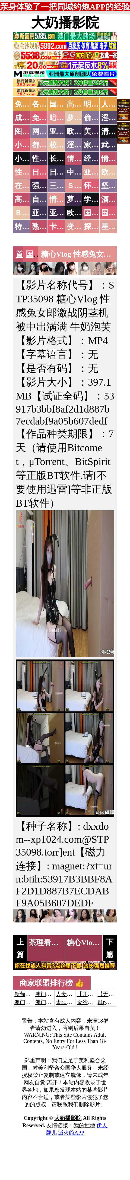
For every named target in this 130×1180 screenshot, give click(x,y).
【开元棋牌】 (93, 994)
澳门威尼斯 (48, 994)
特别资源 (29, 226)
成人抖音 (29, 118)
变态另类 (81, 226)
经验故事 (98, 158)
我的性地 (84, 1125)
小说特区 (29, 145)
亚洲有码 (64, 213)
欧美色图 (81, 131)
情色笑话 (81, 158)
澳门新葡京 (48, 1002)
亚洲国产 (98, 172)
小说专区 (29, 158)
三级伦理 (64, 186)
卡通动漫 (64, 226)
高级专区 (29, 199)
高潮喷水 (81, 104)
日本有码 (64, 172)
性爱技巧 (46, 158)
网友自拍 (46, 131)
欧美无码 (81, 213)
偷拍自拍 (98, 118)
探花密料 (98, 226)
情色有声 (64, 199)
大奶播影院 (65, 22)
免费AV (27, 104)
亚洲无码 (46, 213)
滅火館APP (71, 1133)
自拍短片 (46, 199)
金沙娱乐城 (90, 1002)
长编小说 (64, 158)
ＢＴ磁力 (29, 213)
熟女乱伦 (46, 226)
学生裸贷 (98, 199)
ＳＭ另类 (81, 186)
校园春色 (64, 145)
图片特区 (29, 131)
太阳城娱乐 (69, 1002)
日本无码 (46, 172)
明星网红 (98, 104)
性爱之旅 (29, 172)
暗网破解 (64, 118)
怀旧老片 (98, 186)
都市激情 (46, 145)
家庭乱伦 (98, 145)
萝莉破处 (81, 118)
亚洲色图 (64, 131)
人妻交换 (67, 994)
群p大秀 (106, 1002)
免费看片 (46, 118)
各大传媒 (46, 104)
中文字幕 (81, 172)
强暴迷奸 (46, 186)
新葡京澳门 (28, 994)
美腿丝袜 (98, 131)
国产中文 (64, 104)
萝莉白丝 (81, 199)
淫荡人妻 (81, 145)
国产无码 (98, 213)
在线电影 (29, 186)
